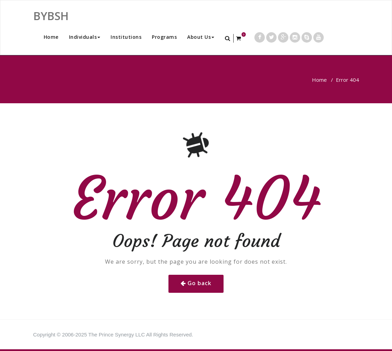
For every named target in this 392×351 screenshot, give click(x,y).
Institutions (126, 37)
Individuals (85, 37)
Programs (164, 37)
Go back (199, 283)
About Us (200, 37)
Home (51, 37)
